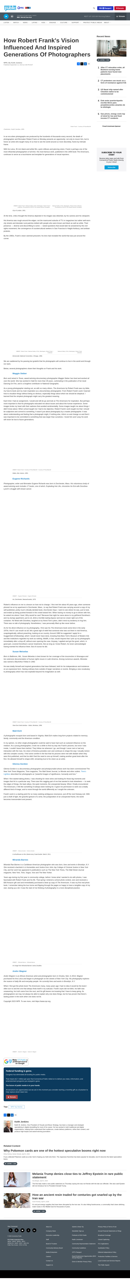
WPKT (21, 1245)
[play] (6, 18)
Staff (47, 1241)
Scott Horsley (36, 1203)
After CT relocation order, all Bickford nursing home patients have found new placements (113, 72)
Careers (48, 1258)
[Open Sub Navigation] (10, 24)
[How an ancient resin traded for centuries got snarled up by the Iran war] (17, 1202)
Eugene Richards (21, 480)
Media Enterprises (51, 1254)
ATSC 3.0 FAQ (23, 1247)
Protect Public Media (92, 24)
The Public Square (103, 1267)
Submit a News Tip (78, 1228)
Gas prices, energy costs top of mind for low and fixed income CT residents (113, 118)
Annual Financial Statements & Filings (109, 1233)
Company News (51, 1233)
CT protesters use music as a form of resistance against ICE (113, 84)
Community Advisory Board (54, 1250)
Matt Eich (17, 733)
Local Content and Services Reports (109, 1262)
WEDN (14, 1243)
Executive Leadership (52, 1237)
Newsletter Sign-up (78, 1233)
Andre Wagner (20, 973)
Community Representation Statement (83, 1245)
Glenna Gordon (20, 766)
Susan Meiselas (20, 653)
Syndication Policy (103, 1250)
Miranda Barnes (20, 861)
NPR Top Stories (16, 1109)
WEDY (23, 1243)
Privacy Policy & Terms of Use (107, 1228)
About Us (49, 1228)
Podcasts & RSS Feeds (79, 1237)
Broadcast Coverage (104, 1237)
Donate (121, 9)
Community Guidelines (79, 1250)
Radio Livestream (77, 1241)
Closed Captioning (103, 1241)
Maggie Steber (20, 375)
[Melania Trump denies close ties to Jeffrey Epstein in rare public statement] (17, 1181)
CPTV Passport (76, 1254)
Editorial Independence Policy (107, 1254)
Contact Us (49, 1262)
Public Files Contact (13, 1247)
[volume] (12, 18)
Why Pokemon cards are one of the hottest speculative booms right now (55, 1152)
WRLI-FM (26, 1245)
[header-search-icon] (95, 9)
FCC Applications (103, 1245)
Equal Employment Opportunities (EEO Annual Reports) (84, 1258)
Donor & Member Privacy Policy (82, 1263)
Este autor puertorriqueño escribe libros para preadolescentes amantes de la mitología (113, 105)
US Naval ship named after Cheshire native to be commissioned (112, 93)
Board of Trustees (51, 1245)
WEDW (19, 1243)
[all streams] (120, 18)
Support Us (49, 1267)
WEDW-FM (11, 1245)
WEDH (9, 1243)
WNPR (16, 1245)
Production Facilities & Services (107, 1258)
